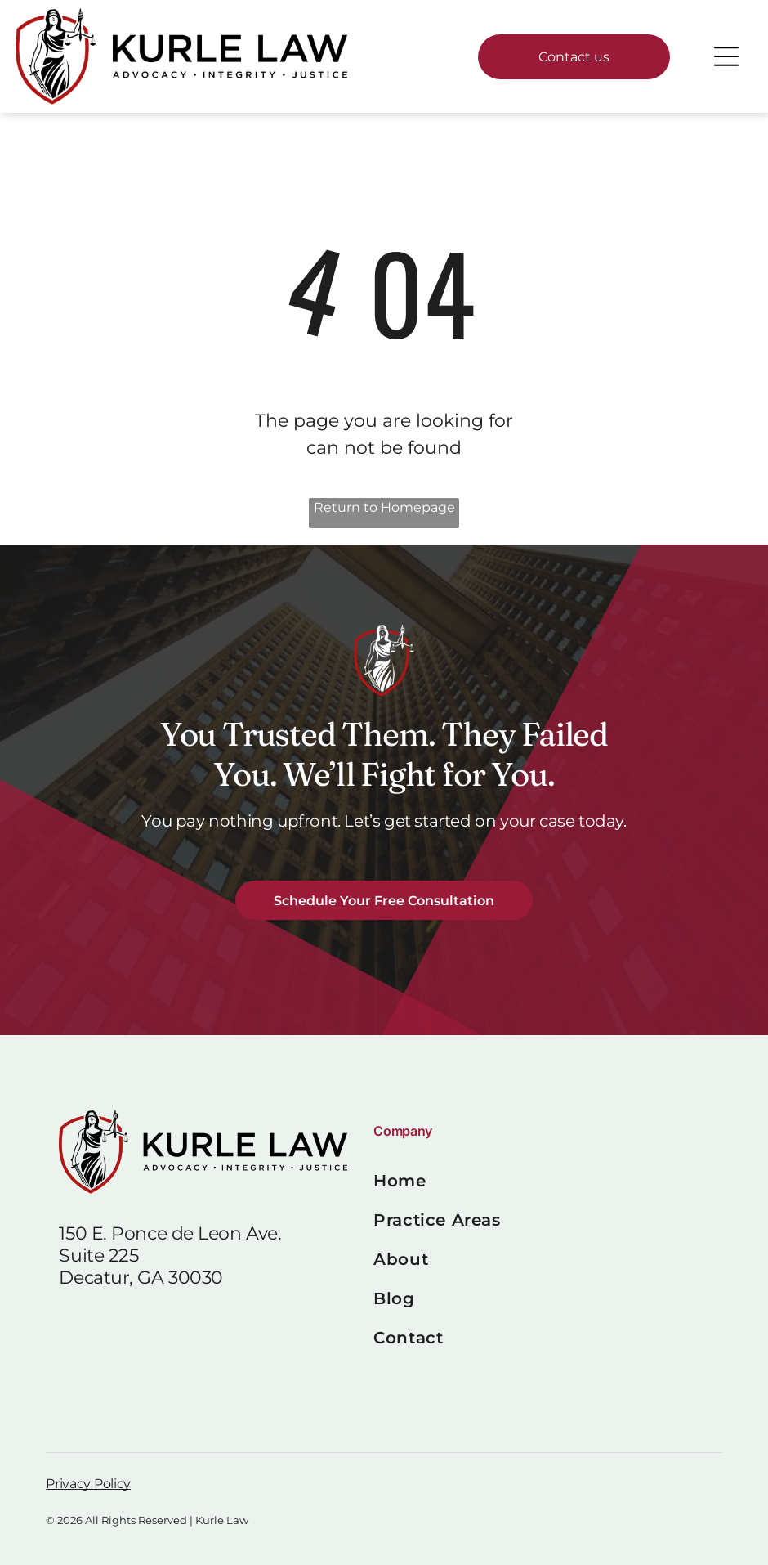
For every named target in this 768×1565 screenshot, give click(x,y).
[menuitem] (540, 1180)
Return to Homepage (384, 507)
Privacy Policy (88, 1483)
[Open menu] (726, 56)
